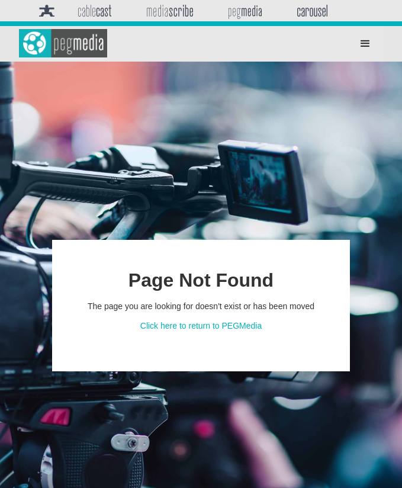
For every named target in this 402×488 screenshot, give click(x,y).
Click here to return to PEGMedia (201, 325)
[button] (365, 44)
